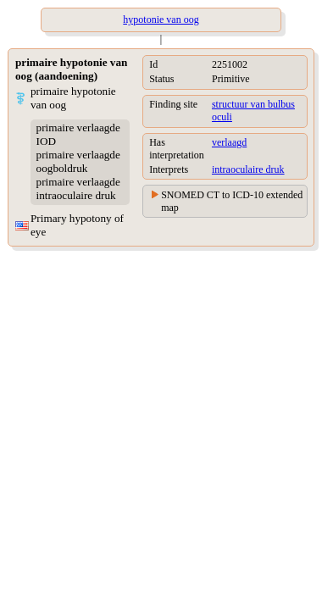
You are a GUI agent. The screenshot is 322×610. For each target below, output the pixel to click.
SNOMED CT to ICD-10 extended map (232, 201)
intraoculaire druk (248, 169)
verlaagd (229, 142)
